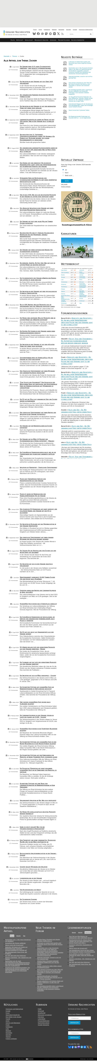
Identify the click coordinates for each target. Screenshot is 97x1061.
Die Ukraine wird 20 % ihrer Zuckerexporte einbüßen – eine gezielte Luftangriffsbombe (35, 67)
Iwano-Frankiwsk (81, 273)
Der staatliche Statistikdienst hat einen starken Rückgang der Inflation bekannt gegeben (36, 538)
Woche (18, 936)
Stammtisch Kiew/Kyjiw (13, 1015)
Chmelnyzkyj (64, 282)
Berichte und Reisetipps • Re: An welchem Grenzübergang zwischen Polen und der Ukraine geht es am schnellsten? (77, 321)
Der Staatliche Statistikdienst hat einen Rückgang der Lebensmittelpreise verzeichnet (37, 372)
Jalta (80, 303)
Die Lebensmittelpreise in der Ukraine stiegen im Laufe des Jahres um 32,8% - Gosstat (37, 716)
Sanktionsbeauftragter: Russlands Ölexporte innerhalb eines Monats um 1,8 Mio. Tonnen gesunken (49, 977)
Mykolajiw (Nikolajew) (82, 291)
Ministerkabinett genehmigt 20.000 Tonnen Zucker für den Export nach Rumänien (37, 578)
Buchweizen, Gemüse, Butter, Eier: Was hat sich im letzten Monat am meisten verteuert (37, 264)
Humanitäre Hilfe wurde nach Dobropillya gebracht (38, 604)
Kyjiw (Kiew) (64, 270)
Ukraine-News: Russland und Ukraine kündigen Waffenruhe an (48, 940)
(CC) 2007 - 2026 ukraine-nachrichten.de (14, 1059)
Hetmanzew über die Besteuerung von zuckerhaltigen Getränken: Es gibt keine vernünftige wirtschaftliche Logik (38, 180)
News (42, 33)
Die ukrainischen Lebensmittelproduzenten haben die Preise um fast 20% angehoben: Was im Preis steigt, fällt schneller (38, 150)
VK (84, 1047)
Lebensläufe (41, 1019)
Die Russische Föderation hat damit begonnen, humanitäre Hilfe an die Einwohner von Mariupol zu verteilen (38, 770)
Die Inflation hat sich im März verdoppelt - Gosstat (38, 676)
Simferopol (81, 301)
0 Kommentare (14, 70)
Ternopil (63, 277)
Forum (35, 29)
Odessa (63, 291)
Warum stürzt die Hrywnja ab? (14, 945)
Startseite (7, 56)
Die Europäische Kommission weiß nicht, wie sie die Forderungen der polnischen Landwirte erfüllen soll (38, 454)
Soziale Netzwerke (43, 1025)
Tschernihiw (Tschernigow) (82, 284)
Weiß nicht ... (69, 176)
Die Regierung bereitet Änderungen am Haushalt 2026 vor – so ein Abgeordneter (80, 117)
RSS (62, 33)
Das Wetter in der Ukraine (13, 1017)
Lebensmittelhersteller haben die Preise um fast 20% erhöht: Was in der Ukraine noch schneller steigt (37, 121)
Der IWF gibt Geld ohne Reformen (15, 956)
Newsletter (61, 29)
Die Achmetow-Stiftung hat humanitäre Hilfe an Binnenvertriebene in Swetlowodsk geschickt (37, 688)
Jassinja (81, 275)
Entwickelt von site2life (86, 1059)
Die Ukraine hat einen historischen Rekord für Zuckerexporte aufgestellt (36, 251)
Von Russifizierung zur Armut (30, 890)
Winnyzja (81, 282)
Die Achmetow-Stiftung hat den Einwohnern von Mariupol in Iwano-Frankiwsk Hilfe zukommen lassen (38, 756)
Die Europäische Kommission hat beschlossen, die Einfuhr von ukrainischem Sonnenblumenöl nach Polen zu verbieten (37, 619)
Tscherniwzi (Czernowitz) (82, 277)
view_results (64, 184)
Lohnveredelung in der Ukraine (31, 878)
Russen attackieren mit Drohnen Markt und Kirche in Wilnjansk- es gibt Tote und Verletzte (50, 982)
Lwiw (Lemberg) (65, 272)
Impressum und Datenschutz (14, 1009)
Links (7, 1029)
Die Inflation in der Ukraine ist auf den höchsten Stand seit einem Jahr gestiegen (37, 345)
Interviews (54, 40)
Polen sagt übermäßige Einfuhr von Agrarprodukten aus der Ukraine (33, 480)
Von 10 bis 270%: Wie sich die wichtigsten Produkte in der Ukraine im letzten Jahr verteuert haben (38, 196)
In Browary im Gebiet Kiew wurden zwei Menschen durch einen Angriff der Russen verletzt (80, 63)
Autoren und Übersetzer (13, 1023)
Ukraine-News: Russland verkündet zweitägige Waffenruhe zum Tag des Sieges (48, 962)
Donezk (81, 298)
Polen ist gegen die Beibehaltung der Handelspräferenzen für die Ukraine (33, 495)
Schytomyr (63, 284)
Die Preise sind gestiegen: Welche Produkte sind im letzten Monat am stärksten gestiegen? (37, 319)
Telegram (50, 33)
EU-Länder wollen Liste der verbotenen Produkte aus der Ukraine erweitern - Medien (37, 648)
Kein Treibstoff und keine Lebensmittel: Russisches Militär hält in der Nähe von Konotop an (38, 841)
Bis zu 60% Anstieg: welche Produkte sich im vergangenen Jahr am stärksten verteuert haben (37, 306)
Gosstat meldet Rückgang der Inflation (33, 867)
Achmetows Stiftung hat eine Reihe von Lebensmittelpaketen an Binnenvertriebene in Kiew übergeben (37, 785)
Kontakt (75, 29)
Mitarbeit (54, 29)
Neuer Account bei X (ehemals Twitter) (79, 110)
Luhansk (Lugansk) (63, 301)
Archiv (40, 29)
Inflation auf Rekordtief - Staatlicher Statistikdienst (38, 468)
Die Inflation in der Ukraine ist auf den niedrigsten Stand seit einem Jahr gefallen (38, 107)
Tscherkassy (64, 286)
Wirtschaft (21, 40)
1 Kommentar (14, 843)
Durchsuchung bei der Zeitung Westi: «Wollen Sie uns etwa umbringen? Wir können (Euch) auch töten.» (80, 941)
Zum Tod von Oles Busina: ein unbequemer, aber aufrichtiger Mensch (80, 937)
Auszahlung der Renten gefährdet (15, 943)
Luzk (62, 279)
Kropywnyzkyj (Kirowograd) (82, 287)
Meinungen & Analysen (42, 40)
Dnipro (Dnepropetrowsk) (65, 299)
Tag (24, 936)
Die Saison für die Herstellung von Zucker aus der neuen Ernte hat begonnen (38, 552)
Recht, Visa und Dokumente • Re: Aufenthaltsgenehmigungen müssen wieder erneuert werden (77, 341)
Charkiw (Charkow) (81, 294)
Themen (15, 56)
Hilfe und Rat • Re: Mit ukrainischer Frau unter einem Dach (76, 411)
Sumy (80, 289)
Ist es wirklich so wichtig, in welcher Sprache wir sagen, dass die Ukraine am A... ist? (81, 955)
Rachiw (63, 275)
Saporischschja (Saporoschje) (83, 296)
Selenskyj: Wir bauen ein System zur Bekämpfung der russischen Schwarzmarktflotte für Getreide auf (16, 949)
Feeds (7, 1025)
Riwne (80, 279)
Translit (8, 1019)
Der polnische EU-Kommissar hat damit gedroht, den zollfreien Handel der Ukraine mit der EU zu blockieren (38, 511)
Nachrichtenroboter (78, 40)
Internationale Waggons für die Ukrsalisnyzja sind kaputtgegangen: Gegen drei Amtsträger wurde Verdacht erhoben (81, 105)
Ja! (66, 170)
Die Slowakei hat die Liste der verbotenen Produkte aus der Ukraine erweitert (38, 663)
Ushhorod (81, 270)
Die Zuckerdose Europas (28, 900)
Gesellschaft (30, 40)
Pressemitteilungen (65, 40)
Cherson (63, 294)
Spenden (68, 29)
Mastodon (46, 33)
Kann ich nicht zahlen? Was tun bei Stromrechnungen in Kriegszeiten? (32, 828)
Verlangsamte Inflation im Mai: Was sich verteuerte (38, 800)
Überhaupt (88, 932)
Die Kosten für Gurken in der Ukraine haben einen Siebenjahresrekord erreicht (37, 332)
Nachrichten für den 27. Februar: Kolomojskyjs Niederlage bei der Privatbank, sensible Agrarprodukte (37, 235)
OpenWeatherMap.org (71, 305)
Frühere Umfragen (66, 187)
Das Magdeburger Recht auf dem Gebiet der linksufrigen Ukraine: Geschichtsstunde (82, 951)
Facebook (38, 33)
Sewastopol (64, 303)
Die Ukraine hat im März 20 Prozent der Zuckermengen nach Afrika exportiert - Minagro (37, 440)
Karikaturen (47, 29)
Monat (12, 936)
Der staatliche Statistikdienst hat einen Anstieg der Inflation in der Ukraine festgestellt (38, 413)
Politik (14, 40)
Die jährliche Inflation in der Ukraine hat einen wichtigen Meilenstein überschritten (36, 209)
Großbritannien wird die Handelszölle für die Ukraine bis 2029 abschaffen (36, 359)
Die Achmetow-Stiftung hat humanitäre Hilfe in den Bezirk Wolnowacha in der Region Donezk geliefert (38, 743)
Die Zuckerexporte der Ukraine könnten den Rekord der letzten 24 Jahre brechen (38, 279)
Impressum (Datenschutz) (86, 29)
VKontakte (54, 33)
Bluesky (34, 33)
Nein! (67, 173)
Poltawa (63, 289)
